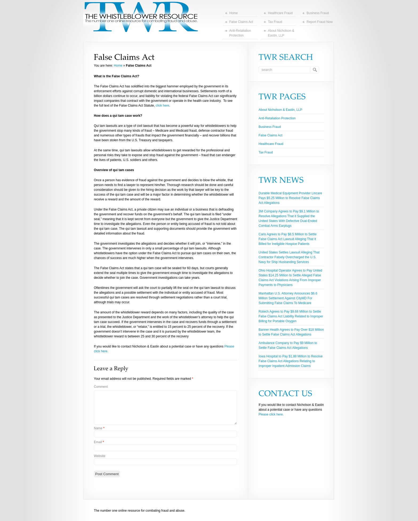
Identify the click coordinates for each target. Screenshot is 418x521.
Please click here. (271, 414)
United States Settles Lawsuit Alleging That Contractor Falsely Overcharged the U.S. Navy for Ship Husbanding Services (289, 257)
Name (99, 428)
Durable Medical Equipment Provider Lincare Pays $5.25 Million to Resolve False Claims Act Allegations (290, 198)
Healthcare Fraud (280, 13)
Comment (101, 387)
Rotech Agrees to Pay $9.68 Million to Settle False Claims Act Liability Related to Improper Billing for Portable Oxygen (291, 316)
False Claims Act (241, 22)
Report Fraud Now (320, 22)
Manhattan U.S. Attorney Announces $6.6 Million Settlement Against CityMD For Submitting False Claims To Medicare (288, 298)
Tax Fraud (275, 22)
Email (99, 442)
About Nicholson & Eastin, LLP (281, 33)
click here (162, 105)
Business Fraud (318, 13)
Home (233, 13)
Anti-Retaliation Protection (240, 33)
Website (99, 456)
